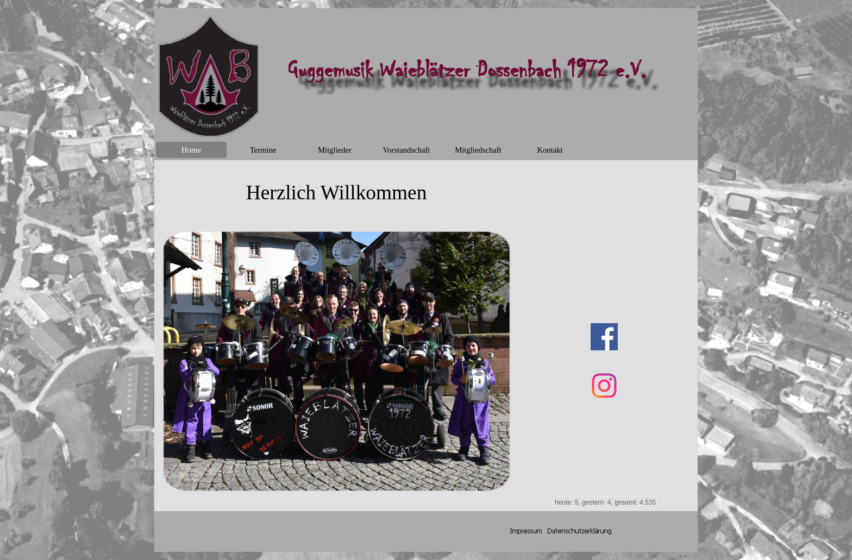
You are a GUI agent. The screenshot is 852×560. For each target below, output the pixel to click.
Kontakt (549, 150)
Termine (263, 150)
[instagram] (604, 385)
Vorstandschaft (406, 150)
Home (191, 150)
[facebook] (604, 336)
